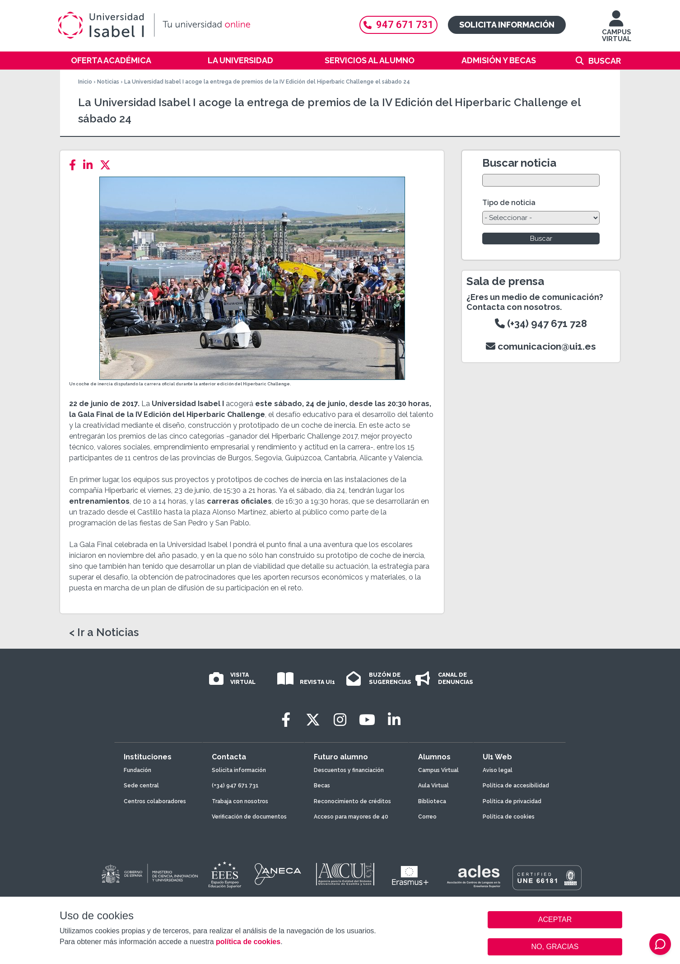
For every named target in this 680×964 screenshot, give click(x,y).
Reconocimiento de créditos (352, 801)
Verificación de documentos (249, 817)
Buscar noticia (519, 162)
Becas (322, 785)
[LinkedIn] (90, 165)
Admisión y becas (498, 60)
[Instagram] (340, 719)
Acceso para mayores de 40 (351, 817)
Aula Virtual (433, 785)
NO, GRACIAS (555, 946)
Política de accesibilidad (516, 785)
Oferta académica (111, 60)
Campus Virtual (438, 770)
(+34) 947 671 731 (235, 785)
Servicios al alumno (370, 60)
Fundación (137, 770)
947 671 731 (398, 24)
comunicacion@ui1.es (541, 346)
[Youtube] (367, 719)
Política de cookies (509, 817)
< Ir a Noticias (104, 632)
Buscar (604, 61)
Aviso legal (497, 770)
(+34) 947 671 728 (541, 323)
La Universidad (240, 60)
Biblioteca (432, 801)
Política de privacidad (512, 801)
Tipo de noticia (509, 202)
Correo (427, 817)
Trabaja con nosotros (240, 801)
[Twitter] (108, 165)
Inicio (85, 82)
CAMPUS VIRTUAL (616, 30)
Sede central (141, 785)
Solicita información (506, 24)
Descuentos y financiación (349, 770)
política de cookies (248, 941)
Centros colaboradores (155, 801)
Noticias (108, 82)
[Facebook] (75, 165)
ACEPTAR (555, 920)
